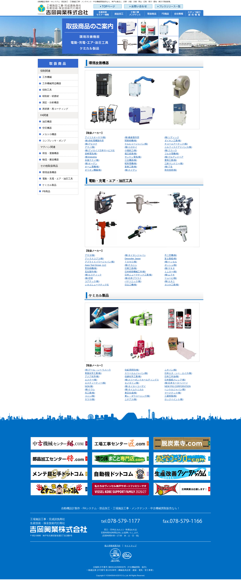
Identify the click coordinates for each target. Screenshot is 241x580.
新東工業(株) (131, 166)
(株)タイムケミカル (134, 389)
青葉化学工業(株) (93, 373)
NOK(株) (89, 386)
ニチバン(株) (171, 370)
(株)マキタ (170, 268)
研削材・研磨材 (50, 96)
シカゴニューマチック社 (97, 284)
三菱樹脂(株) (171, 396)
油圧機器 (47, 121)
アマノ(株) (90, 147)
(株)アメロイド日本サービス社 (100, 150)
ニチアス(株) (131, 399)
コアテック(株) (92, 281)
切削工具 (47, 89)
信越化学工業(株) (133, 376)
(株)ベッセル (171, 261)
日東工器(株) (131, 268)
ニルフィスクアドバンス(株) (178, 147)
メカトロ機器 (49, 134)
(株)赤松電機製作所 (94, 140)
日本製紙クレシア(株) (175, 379)
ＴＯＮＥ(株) (131, 261)
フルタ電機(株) (172, 153)
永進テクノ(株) (92, 160)
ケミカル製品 (49, 185)
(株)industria (91, 157)
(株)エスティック (93, 275)
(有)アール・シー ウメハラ (98, 370)
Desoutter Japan (133, 258)
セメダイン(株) (132, 383)
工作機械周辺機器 (51, 83)
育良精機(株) (91, 268)
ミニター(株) (171, 271)
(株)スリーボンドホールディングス (142, 379)
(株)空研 (89, 278)
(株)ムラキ (170, 275)
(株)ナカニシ (131, 265)
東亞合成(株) (131, 393)
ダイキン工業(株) (173, 140)
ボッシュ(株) (171, 265)
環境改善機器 (49, 172)
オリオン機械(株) (93, 170)
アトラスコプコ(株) (94, 258)
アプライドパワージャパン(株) (100, 261)
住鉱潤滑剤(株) (132, 370)
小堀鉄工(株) (131, 150)
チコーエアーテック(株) (176, 144)
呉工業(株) (90, 393)
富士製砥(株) (171, 258)
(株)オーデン (91, 163)
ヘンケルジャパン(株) (175, 389)
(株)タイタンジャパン (135, 255)
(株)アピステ (91, 144)
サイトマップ (131, 546)
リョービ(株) (171, 278)
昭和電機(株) (131, 163)
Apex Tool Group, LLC (95, 265)
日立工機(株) (131, 284)
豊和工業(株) (171, 160)
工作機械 (47, 77)
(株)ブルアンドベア (174, 157)
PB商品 (46, 191)
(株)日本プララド (133, 278)
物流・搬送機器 (50, 159)
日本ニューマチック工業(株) (138, 275)
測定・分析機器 (50, 102)
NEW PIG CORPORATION (178, 386)
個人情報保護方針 (112, 546)
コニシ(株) (90, 396)
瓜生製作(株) (91, 271)
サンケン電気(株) (133, 157)
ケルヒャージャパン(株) (136, 144)
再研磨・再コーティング (55, 108)
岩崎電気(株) (91, 153)
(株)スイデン (131, 170)
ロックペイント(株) (174, 399)
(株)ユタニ (170, 281)
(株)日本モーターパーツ (176, 383)
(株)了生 (169, 166)
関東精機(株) (131, 140)
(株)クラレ (90, 389)
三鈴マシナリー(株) (174, 163)
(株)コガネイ (131, 147)
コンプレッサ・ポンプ (54, 140)
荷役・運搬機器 (50, 153)
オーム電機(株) (92, 166)
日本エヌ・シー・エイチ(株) (178, 373)
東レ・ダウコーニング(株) (137, 396)
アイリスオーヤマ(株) (95, 137)
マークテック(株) (173, 393)
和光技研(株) (171, 170)
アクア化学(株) (92, 376)
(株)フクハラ (171, 150)
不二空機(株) (171, 255)
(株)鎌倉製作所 (132, 137)
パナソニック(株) (133, 281)
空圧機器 (47, 128)
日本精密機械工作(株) (135, 271)
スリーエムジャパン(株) (136, 373)
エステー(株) (91, 379)
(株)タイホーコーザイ (135, 386)
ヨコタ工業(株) (172, 284)
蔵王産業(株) (131, 153)
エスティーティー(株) (95, 383)
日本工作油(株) (172, 376)
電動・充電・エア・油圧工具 (57, 178)
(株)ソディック (172, 137)
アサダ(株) (90, 255)
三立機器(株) (131, 160)
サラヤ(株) (90, 399)
